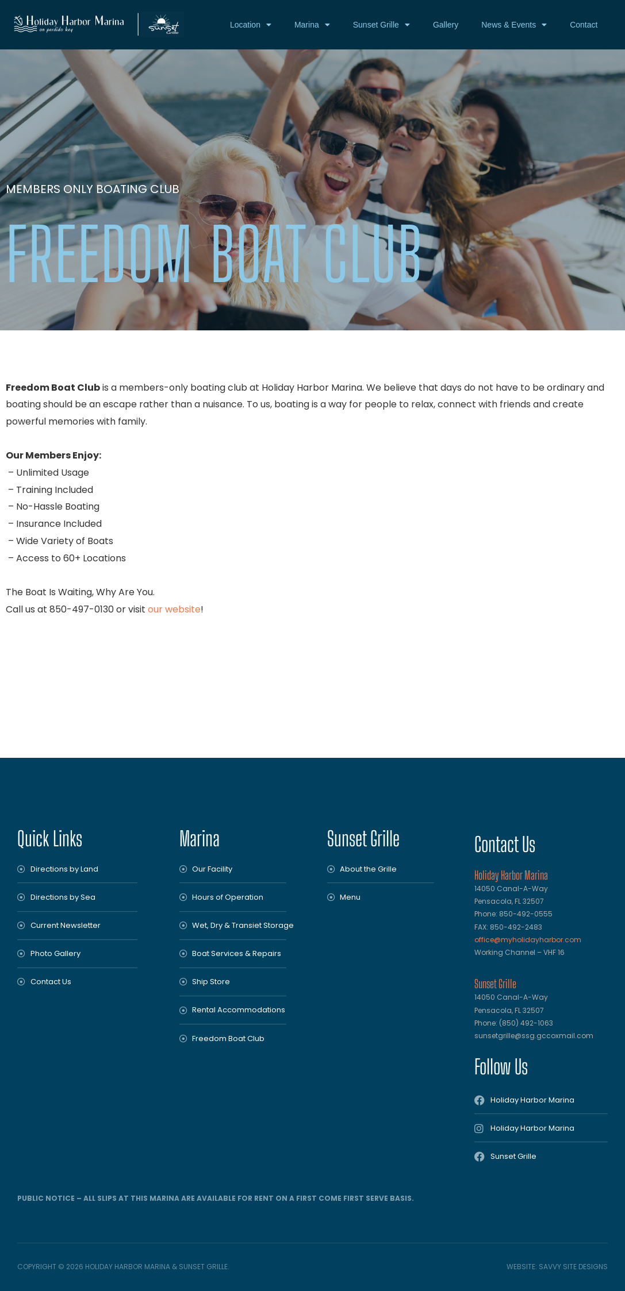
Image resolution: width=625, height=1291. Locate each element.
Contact (583, 24)
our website (174, 609)
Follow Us (501, 1066)
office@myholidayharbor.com (527, 940)
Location (250, 24)
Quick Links (49, 838)
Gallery (445, 24)
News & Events (514, 24)
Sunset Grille (381, 24)
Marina (312, 24)
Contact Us (504, 844)
